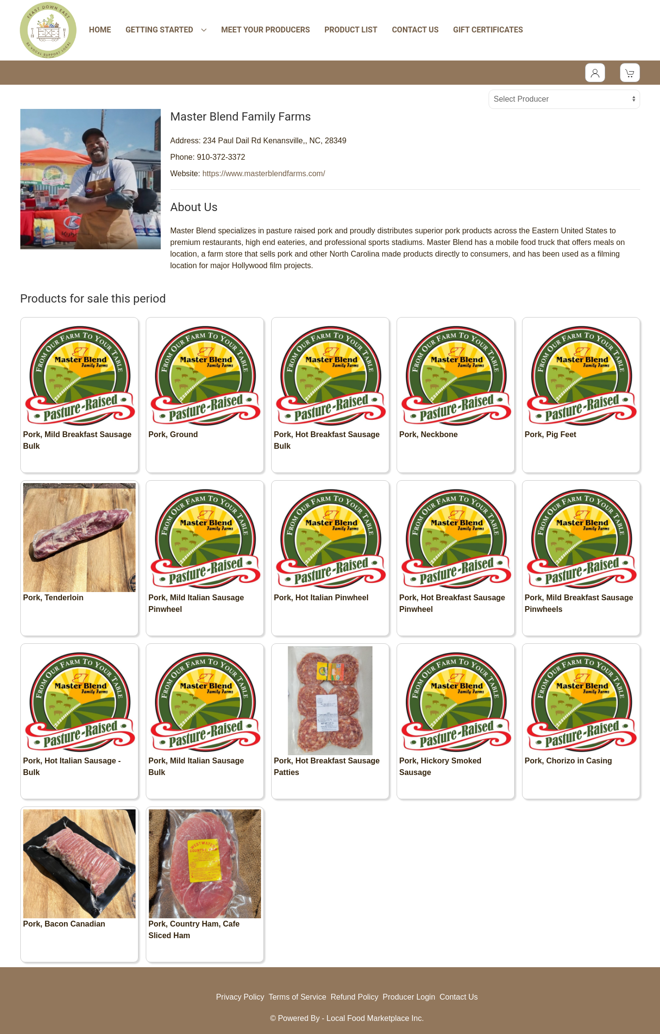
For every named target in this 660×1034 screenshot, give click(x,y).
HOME (100, 29)
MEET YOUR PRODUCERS (265, 29)
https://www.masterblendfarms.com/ (263, 173)
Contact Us (459, 997)
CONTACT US (415, 29)
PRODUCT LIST (350, 29)
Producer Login (409, 997)
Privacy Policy (240, 997)
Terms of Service (297, 997)
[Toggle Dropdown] (595, 72)
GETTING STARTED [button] (166, 29)
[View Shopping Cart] (630, 72)
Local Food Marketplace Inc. (375, 1018)
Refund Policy (355, 997)
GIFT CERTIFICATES (488, 29)
